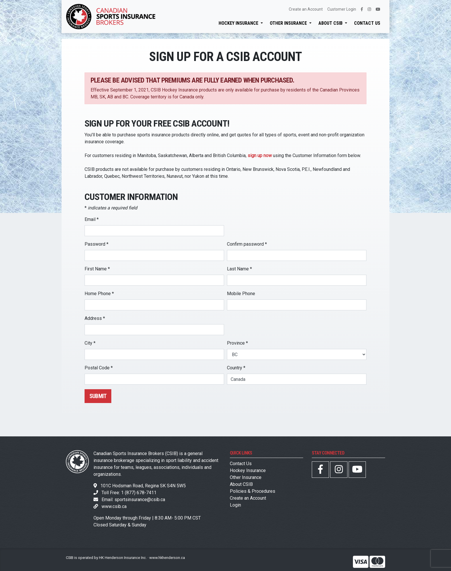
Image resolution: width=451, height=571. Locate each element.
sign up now (260, 155)
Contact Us (367, 23)
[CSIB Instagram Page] (339, 471)
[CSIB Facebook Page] (320, 471)
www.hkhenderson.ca (167, 557)
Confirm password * (247, 244)
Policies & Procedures (252, 491)
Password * (96, 244)
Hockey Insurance (248, 470)
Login (235, 505)
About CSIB (241, 484)
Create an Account (306, 9)
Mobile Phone (241, 293)
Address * (95, 318)
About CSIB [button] (331, 23)
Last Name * (239, 269)
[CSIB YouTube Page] (357, 471)
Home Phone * (99, 293)
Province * (237, 343)
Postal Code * (99, 368)
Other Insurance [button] (289, 23)
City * (90, 343)
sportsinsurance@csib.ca (139, 499)
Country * (236, 368)
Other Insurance (245, 477)
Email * (92, 219)
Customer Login (341, 9)
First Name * (97, 269)
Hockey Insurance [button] (239, 23)
